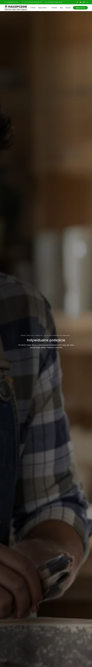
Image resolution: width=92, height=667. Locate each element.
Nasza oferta (42, 8)
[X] (80, 2)
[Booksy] (87, 2)
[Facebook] (77, 2)
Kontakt (68, 8)
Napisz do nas (80, 8)
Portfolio (54, 8)
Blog (61, 8)
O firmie (32, 8)
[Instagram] (83, 2)
